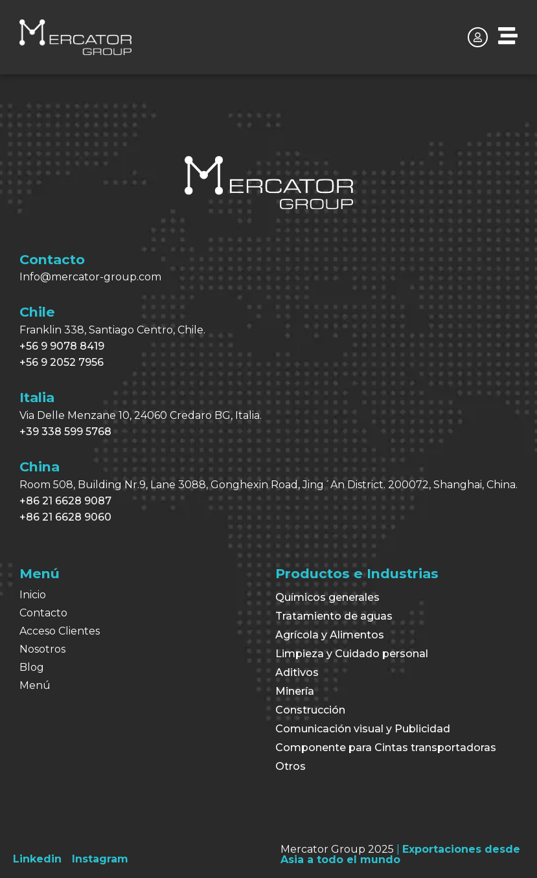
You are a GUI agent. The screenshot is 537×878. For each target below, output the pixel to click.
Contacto (43, 613)
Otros (290, 766)
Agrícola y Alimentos (329, 635)
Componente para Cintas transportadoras (385, 747)
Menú (35, 685)
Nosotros (42, 649)
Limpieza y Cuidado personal (351, 653)
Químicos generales (327, 597)
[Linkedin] (37, 859)
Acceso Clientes (59, 631)
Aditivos (297, 672)
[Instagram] (100, 859)
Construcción (310, 710)
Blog (31, 667)
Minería (294, 691)
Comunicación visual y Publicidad (362, 729)
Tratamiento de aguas (334, 616)
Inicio (32, 595)
